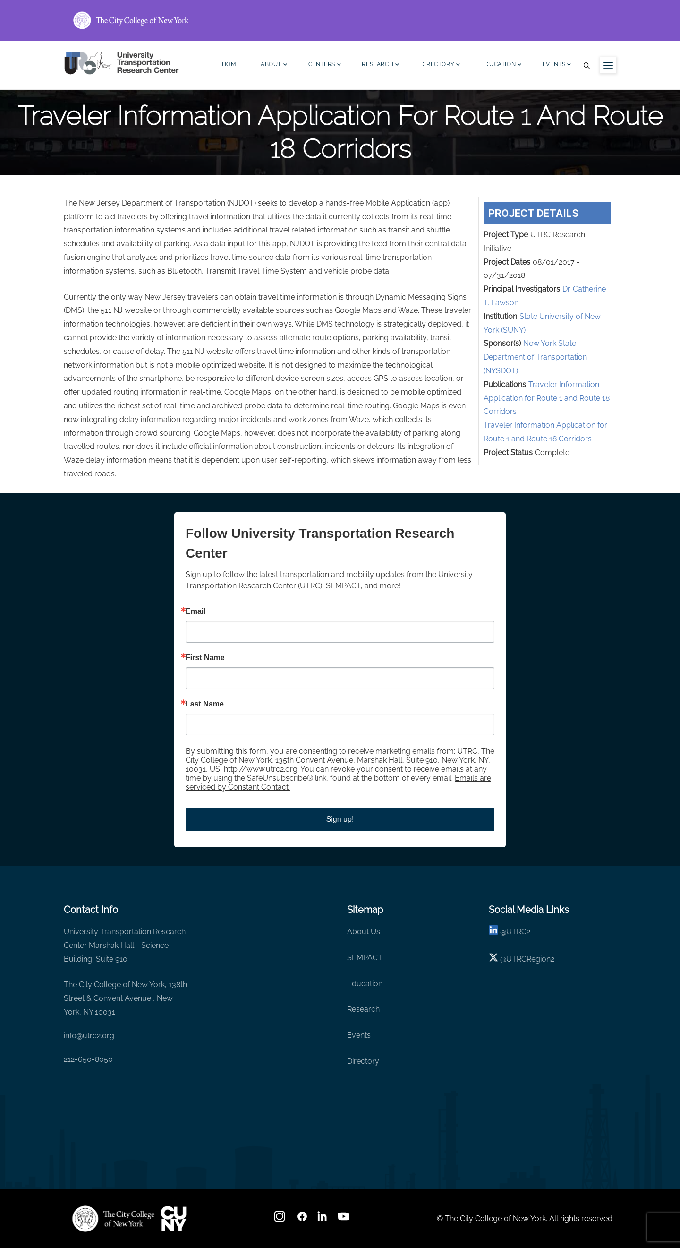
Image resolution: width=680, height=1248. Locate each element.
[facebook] (302, 1219)
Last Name (205, 704)
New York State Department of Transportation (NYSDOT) (535, 357)
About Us (363, 931)
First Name (205, 658)
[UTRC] (113, 1219)
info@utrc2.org (89, 1035)
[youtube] (344, 1219)
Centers (324, 65)
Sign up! (340, 819)
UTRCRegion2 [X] (530, 959)
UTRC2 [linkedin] (518, 931)
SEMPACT (364, 957)
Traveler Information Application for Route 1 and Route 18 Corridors (547, 398)
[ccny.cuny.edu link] (340, 20)
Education (501, 65)
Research (380, 65)
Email (196, 611)
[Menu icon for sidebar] (608, 65)
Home (231, 64)
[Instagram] (280, 1219)
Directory (440, 65)
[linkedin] (493, 931)
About (274, 65)
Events (557, 65)
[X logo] (493, 959)
